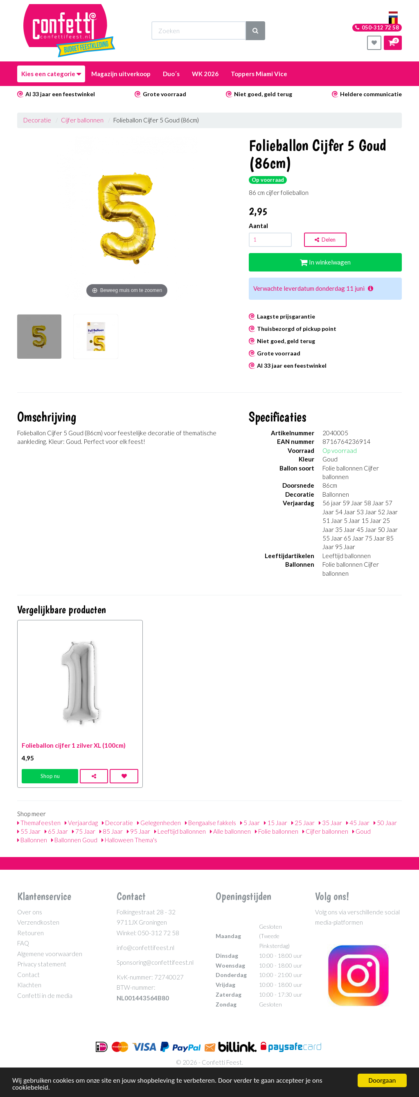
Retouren (30, 932)
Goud (361, 831)
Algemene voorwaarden (49, 953)
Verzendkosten (38, 922)
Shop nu (50, 776)
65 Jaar (56, 831)
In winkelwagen (325, 262)
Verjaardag (81, 822)
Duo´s (171, 73)
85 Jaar (111, 831)
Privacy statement (41, 964)
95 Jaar (138, 831)
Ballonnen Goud (74, 840)
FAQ (23, 943)
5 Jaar (250, 822)
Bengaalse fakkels (210, 822)
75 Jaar (83, 831)
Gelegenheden (159, 822)
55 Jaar (29, 831)
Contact (28, 974)
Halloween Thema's (129, 840)
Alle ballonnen (230, 831)
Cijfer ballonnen (82, 120)
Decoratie (37, 120)
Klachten (29, 984)
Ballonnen (32, 840)
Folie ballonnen (276, 831)
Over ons (29, 912)
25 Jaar (303, 822)
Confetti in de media (44, 995)
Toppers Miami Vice (259, 73)
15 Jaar (275, 822)
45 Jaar (357, 822)
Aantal (258, 225)
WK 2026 (205, 73)
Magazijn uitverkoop (121, 73)
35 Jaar (330, 822)
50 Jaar (385, 822)
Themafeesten (39, 822)
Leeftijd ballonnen (180, 831)
